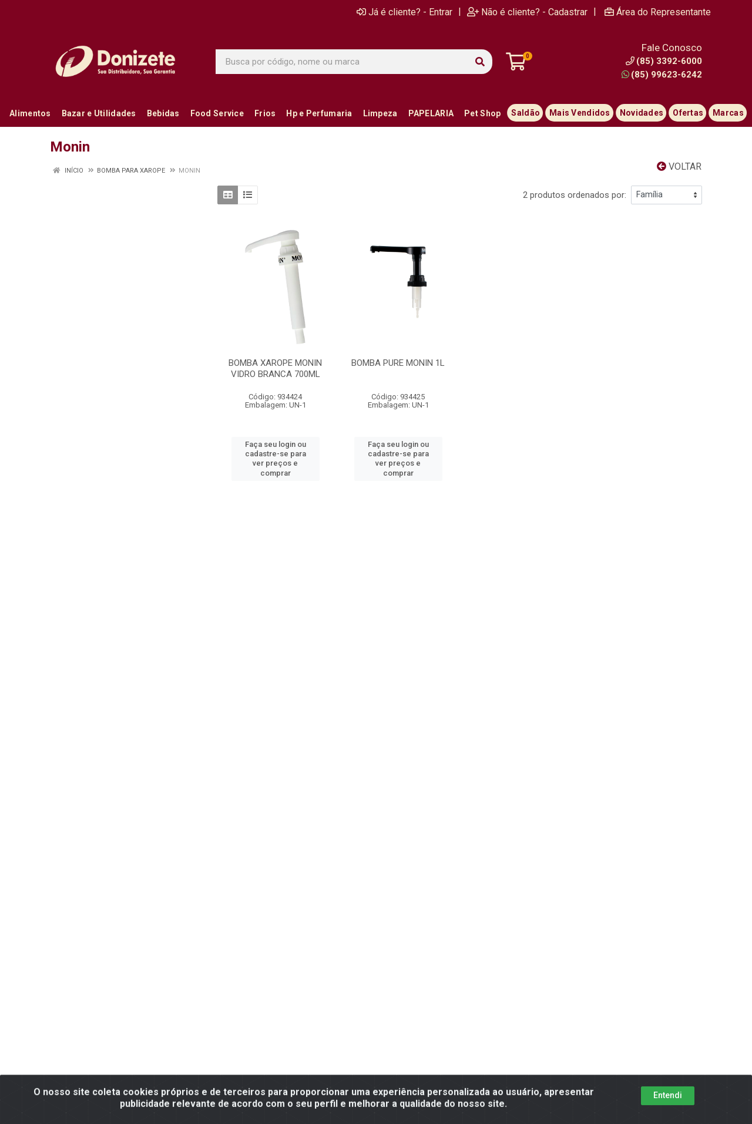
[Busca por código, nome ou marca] (342, 61)
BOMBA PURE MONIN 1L (398, 363)
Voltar (679, 166)
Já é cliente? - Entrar (404, 11)
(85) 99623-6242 (662, 74)
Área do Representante (658, 11)
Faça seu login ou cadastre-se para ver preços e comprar (275, 458)
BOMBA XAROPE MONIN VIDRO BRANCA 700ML (275, 368)
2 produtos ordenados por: (574, 195)
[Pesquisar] (480, 61)
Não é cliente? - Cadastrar (527, 11)
